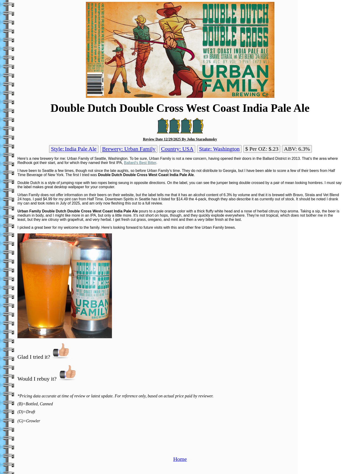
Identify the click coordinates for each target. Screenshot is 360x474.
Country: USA (177, 149)
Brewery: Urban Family (128, 149)
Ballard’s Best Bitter (140, 163)
